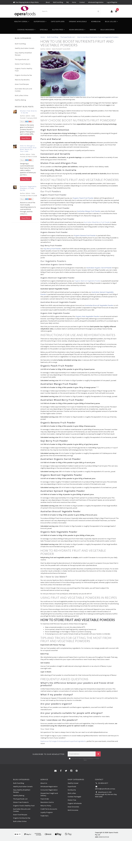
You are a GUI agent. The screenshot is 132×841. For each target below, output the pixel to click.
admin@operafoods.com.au (105, 787)
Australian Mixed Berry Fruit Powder (97, 222)
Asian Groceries (77, 30)
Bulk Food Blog (58, 2)
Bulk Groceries (108, 30)
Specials (44, 30)
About (48, 2)
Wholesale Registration (95, 2)
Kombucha (96, 21)
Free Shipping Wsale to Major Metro (26, 2)
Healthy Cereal (21, 21)
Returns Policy (45, 806)
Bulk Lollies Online (21, 95)
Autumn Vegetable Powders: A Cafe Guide (28, 188)
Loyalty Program (46, 812)
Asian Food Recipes (22, 84)
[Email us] (55, 771)
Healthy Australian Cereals (24, 48)
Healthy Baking (20, 100)
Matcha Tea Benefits (22, 80)
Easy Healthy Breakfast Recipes (23, 54)
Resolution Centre (47, 802)
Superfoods (40, 21)
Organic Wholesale (78, 21)
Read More (25, 138)
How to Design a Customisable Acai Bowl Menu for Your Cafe (28, 148)
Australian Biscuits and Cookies (23, 90)
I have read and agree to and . (84, 759)
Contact (82, 2)
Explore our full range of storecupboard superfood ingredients (63, 741)
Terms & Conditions (88, 758)
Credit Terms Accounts (48, 809)
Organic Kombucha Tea (23, 75)
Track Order (44, 799)
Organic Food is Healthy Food (23, 70)
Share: (27, 121)
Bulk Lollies (111, 21)
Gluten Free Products (22, 64)
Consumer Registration (49, 790)
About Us (43, 783)
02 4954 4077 (101, 783)
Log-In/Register (112, 2)
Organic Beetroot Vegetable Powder (88, 281)
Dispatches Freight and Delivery (49, 794)
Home (74, 2)
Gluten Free (58, 30)
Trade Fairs (44, 816)
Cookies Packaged (26, 30)
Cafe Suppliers (58, 21)
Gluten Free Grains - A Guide (28, 112)
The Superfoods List (22, 59)
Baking (93, 30)
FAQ (67, 2)
